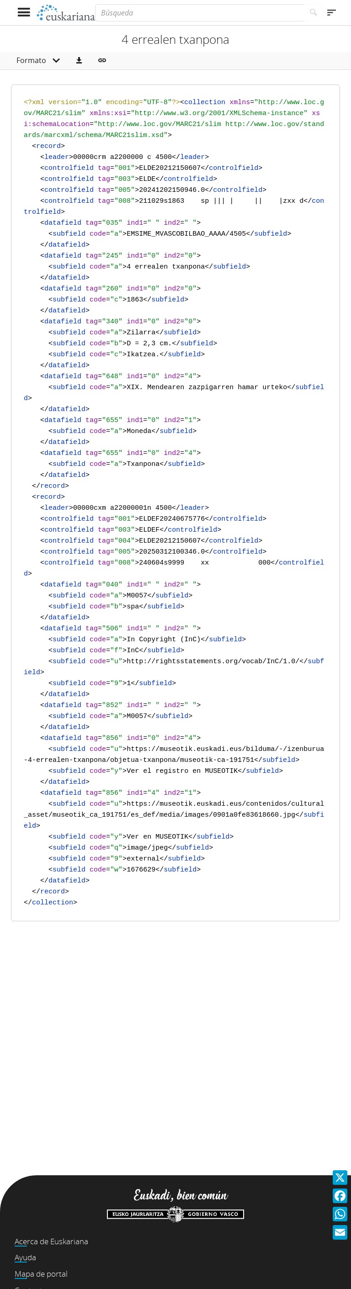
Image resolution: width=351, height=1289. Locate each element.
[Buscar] (313, 12)
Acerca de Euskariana (51, 1241)
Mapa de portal (41, 1273)
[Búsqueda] (199, 12)
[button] (79, 60)
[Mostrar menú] (23, 12)
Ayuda (25, 1257)
